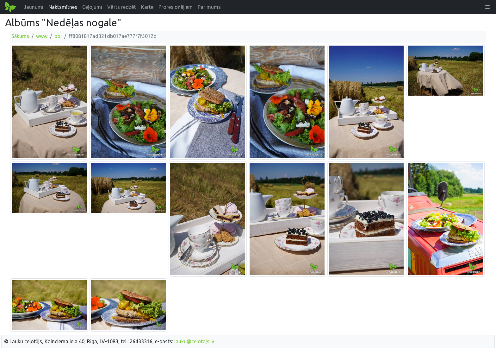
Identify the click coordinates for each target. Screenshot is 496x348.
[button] (487, 7)
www (41, 36)
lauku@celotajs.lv (194, 341)
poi (58, 36)
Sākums (20, 36)
